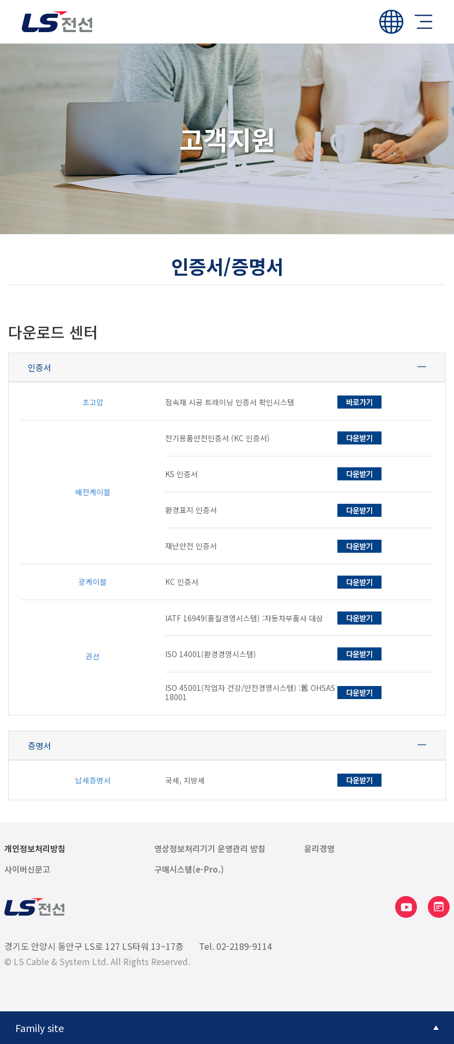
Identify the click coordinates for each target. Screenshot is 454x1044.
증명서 (39, 745)
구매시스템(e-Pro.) (189, 869)
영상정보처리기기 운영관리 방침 (209, 849)
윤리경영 (319, 849)
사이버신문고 (27, 869)
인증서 (39, 367)
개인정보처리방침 (34, 849)
